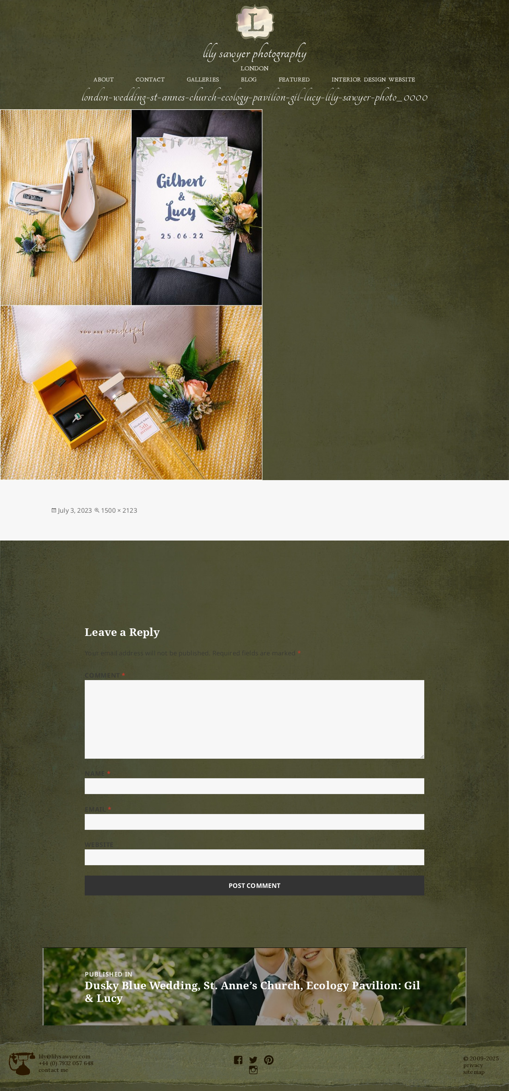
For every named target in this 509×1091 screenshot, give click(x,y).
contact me (54, 1070)
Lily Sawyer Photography (254, 53)
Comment (105, 675)
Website (99, 844)
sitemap (474, 1071)
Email (98, 809)
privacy (473, 1065)
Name (98, 773)
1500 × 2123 (119, 510)
